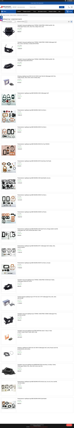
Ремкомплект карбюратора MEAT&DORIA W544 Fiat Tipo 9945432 (33, 144)
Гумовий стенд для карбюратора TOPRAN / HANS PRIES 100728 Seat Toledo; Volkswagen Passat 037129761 (35, 280)
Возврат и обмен (52, 11)
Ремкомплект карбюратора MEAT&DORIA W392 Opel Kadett (32, 398)
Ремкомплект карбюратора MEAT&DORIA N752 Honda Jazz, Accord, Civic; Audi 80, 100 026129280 (37, 382)
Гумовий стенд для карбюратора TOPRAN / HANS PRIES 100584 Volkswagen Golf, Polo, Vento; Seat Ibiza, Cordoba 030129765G (37, 43)
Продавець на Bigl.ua (37, 425)
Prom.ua (42, 424)
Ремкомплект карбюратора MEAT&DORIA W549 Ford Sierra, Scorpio (33, 262)
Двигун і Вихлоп (13, 15)
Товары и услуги (26, 11)
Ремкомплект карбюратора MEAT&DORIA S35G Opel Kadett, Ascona (33, 178)
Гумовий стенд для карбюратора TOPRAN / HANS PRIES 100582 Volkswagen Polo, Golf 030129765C (37, 314)
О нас (34, 11)
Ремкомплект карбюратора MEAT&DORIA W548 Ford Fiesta (31, 212)
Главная (19, 11)
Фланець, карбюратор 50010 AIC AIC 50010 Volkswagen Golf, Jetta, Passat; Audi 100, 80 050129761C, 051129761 (37, 348)
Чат (69, 425)
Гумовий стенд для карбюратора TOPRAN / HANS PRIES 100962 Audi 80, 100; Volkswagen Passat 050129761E (35, 60)
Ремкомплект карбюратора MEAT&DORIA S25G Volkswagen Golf (33, 93)
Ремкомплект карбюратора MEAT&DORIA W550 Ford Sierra (31, 195)
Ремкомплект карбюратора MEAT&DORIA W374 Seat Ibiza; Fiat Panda (34, 161)
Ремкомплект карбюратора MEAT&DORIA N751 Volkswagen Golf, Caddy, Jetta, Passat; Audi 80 (36, 246)
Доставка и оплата (42, 11)
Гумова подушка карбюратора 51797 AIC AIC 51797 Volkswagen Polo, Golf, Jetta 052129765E (36, 297)
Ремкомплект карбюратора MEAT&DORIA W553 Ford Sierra (31, 127)
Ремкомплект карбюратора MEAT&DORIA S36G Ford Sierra (31, 110)
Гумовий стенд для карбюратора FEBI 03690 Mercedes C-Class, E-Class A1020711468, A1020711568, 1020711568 (34, 331)
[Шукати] (61, 7)
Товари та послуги (5, 15)
